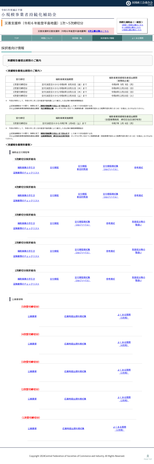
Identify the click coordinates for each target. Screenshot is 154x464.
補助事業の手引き (26, 167)
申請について (47, 38)
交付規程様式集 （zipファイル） (110, 167)
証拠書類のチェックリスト (26, 172)
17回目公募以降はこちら (131, 29)
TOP (16, 38)
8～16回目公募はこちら (131, 27)
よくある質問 (137, 38)
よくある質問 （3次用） (124, 371)
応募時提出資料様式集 (75, 316)
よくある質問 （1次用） (119, 428)
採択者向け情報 (107, 38)
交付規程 (54, 167)
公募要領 (32, 316)
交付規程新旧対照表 (82, 167)
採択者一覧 (77, 38)
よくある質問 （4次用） (124, 344)
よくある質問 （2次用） (124, 399)
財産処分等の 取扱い (138, 223)
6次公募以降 (94, 31)
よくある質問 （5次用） (124, 316)
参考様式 (138, 167)
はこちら (104, 31)
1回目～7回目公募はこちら (132, 25)
